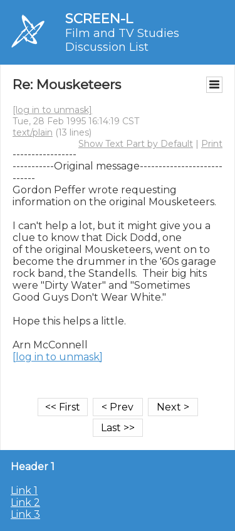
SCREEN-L (99, 18)
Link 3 (25, 514)
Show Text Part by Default (135, 143)
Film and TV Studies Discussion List (122, 40)
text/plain (33, 132)
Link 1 (24, 490)
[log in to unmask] (52, 109)
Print (211, 143)
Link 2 (25, 502)
